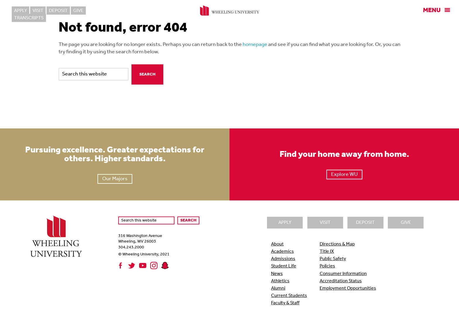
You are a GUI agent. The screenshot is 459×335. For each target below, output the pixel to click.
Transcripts (104, 10)
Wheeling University (229, 10)
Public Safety (333, 259)
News (277, 274)
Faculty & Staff (285, 303)
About (277, 244)
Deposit (58, 10)
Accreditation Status (341, 281)
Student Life (283, 266)
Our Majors (115, 179)
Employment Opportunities (348, 288)
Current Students (289, 295)
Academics (282, 251)
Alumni (278, 288)
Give (78, 10)
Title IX (327, 251)
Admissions (283, 259)
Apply (20, 10)
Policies (327, 266)
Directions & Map (337, 244)
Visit (37, 10)
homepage (255, 44)
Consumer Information (343, 274)
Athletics (280, 281)
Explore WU (344, 174)
